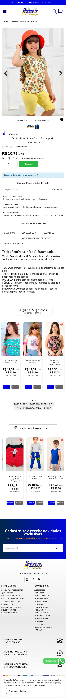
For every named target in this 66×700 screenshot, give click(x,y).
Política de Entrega (10, 596)
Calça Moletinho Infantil (53, 477)
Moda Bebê (39, 593)
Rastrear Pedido (9, 613)
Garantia (49, 233)
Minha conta (7, 604)
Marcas (38, 630)
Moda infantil (41, 607)
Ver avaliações (21, 147)
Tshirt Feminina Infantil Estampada (24, 21)
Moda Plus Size (41, 618)
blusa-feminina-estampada (28, 408)
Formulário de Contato (15, 665)
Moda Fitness (40, 601)
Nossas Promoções (43, 627)
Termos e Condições (10, 601)
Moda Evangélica (42, 596)
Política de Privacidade (12, 599)
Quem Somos (7, 593)
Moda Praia (39, 621)
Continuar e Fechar (18, 691)
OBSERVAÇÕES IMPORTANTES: (37, 238)
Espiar (9, 387)
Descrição (9, 233)
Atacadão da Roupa (42, 120)
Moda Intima (40, 610)
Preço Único (40, 624)
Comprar (28, 164)
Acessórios (39, 590)
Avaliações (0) (29, 233)
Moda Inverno (41, 613)
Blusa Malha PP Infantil (27, 361)
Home (6, 21)
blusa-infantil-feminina (41, 404)
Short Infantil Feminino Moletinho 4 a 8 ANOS (33, 479)
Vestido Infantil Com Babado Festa (12, 477)
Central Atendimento (14, 641)
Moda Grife (39, 604)
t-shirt (47, 408)
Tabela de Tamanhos (15, 243)
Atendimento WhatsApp (15, 653)
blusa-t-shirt (20, 404)
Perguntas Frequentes (12, 590)
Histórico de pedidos (11, 607)
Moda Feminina (41, 599)
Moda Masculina (42, 616)
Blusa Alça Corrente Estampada (49, 362)
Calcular (57, 189)
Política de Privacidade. (36, 685)
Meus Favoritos (8, 610)
